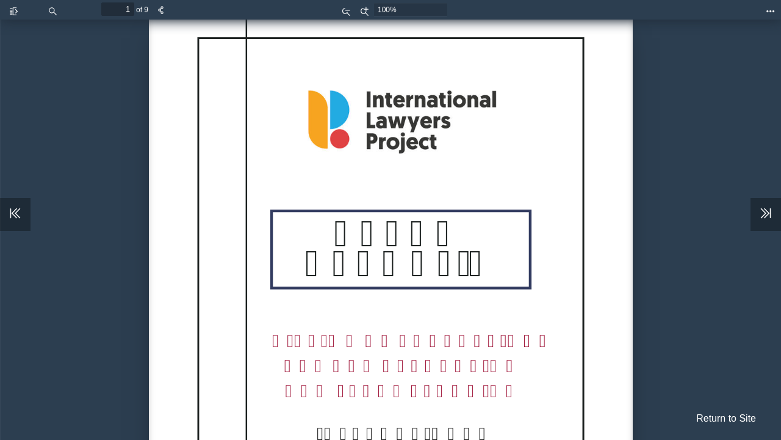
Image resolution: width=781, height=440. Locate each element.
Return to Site (726, 418)
